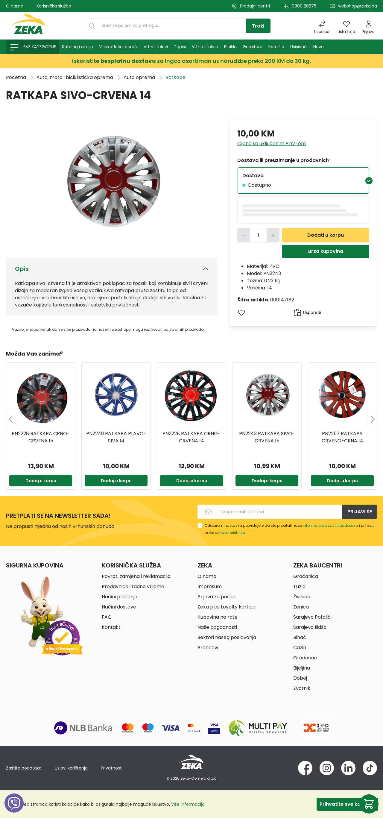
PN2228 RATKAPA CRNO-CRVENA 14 (191, 437)
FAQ (107, 617)
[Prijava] (368, 25)
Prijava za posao (216, 596)
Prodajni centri (255, 6)
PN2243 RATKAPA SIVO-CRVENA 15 (267, 437)
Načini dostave (119, 606)
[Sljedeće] (372, 419)
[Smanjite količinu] (243, 235)
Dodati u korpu (325, 235)
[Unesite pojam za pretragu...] (172, 26)
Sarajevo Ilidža (309, 627)
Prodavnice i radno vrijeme (133, 586)
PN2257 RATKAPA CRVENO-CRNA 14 (342, 437)
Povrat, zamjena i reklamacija (136, 576)
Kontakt (111, 627)
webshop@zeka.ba (357, 6)
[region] (191, 420)
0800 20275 (304, 6)
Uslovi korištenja (71, 768)
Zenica (301, 606)
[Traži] (258, 26)
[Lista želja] (346, 25)
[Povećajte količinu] (273, 235)
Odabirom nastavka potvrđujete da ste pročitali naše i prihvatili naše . (290, 529)
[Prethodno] (10, 419)
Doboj (300, 678)
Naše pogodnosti (217, 627)
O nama (14, 6)
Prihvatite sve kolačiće (347, 804)
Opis (22, 269)
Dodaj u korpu (40, 481)
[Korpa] (369, 804)
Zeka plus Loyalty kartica (226, 606)
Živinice (301, 596)
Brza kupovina (325, 251)
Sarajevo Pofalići (312, 617)
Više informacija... (189, 804)
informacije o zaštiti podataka (330, 525)
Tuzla (299, 586)
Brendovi (207, 647)
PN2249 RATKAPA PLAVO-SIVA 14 (116, 437)
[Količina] (258, 235)
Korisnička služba (54, 6)
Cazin (299, 647)
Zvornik (301, 688)
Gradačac (305, 657)
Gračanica (305, 576)
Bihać (299, 637)
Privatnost (111, 768)
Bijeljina (301, 667)
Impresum (209, 586)
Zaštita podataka (24, 768)
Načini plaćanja (119, 596)
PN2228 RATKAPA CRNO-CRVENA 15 (41, 437)
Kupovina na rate (217, 617)
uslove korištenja (230, 532)
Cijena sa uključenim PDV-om (271, 143)
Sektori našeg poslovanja (226, 637)
